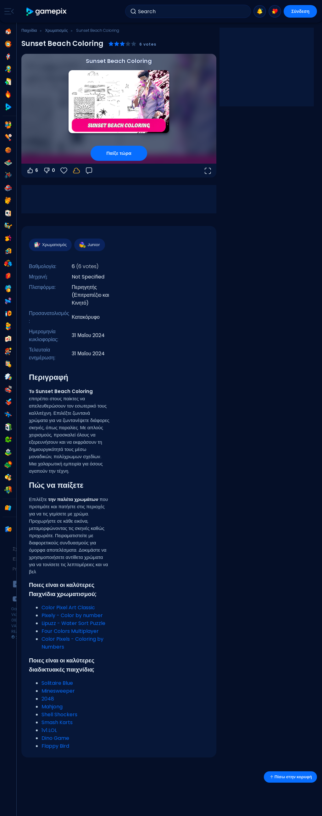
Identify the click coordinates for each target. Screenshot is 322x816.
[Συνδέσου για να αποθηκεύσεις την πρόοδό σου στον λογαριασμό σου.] (76, 170)
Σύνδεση (300, 11)
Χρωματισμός (56, 30)
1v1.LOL (49, 730)
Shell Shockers (59, 714)
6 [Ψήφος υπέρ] (32, 170)
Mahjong (52, 706)
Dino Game (55, 738)
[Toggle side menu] (8, 11)
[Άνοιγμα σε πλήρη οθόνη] (207, 170)
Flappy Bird (55, 746)
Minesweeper (58, 691)
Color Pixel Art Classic (68, 607)
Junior (89, 245)
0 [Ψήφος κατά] (49, 170)
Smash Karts (57, 722)
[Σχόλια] (89, 170)
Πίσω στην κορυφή (290, 777)
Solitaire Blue (57, 683)
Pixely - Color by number (72, 615)
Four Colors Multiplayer (70, 631)
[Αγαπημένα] (64, 170)
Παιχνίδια (29, 30)
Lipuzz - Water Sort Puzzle (73, 623)
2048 (48, 698)
